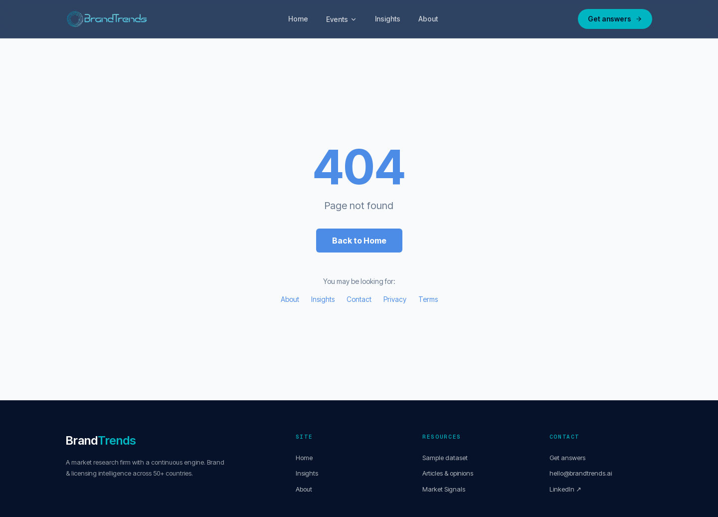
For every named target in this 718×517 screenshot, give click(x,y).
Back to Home (359, 241)
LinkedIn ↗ (565, 489)
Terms (428, 299)
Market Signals (443, 489)
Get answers (615, 18)
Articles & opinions (447, 473)
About (428, 18)
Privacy (394, 299)
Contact (359, 299)
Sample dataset (445, 458)
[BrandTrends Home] (107, 19)
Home (298, 18)
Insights (387, 18)
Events (341, 19)
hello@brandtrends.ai (580, 473)
